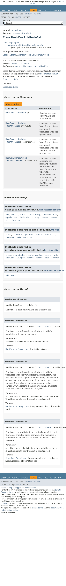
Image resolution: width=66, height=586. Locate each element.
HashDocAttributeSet (16, 112)
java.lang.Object (11, 43)
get (16, 217)
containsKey (34, 214)
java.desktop (18, 30)
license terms (37, 508)
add (7, 214)
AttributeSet (24, 55)
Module (15, 10)
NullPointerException (16, 349)
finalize (17, 234)
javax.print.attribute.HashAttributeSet (25, 45)
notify (39, 234)
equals (8, 217)
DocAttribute (13, 126)
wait (19, 237)
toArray (16, 220)
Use (40, 10)
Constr (28, 14)
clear (23, 214)
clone (8, 234)
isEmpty (35, 217)
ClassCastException (15, 458)
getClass (29, 234)
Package (24, 10)
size (7, 220)
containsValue (49, 214)
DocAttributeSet (40, 55)
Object (55, 229)
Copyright (5, 503)
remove (44, 217)
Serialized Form (10, 87)
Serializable (9, 55)
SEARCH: (6, 21)
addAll (14, 214)
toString (9, 237)
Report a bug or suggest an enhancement (18, 488)
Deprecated (55, 10)
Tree (46, 10)
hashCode (24, 217)
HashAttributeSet (21, 63)
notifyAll (50, 234)
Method (37, 14)
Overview (5, 10)
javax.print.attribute (22, 33)
